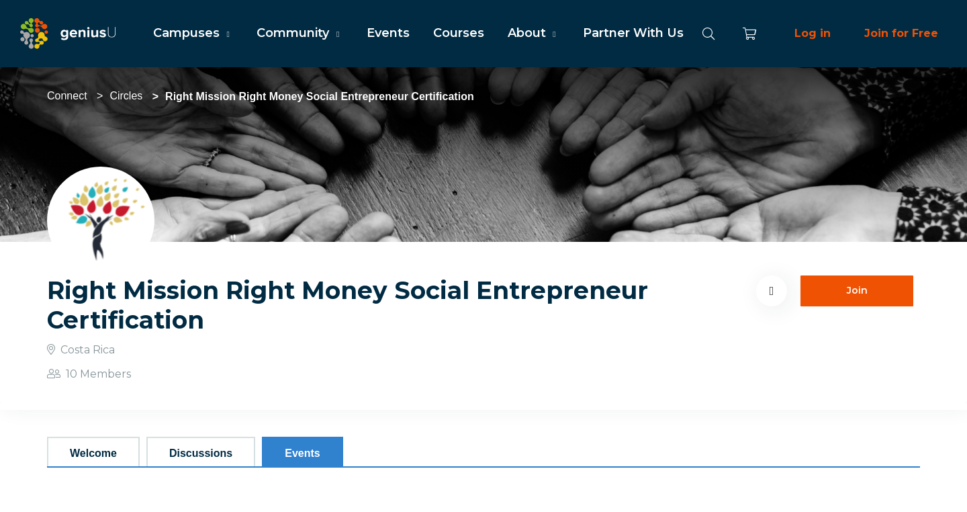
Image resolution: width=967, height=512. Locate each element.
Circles (125, 95)
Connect (67, 95)
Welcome (93, 453)
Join (857, 290)
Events (388, 33)
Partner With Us (633, 33)
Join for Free (901, 33)
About (533, 33)
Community (299, 33)
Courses (458, 33)
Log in (812, 33)
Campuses (193, 33)
